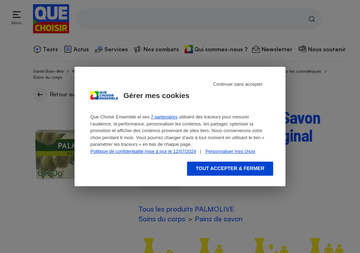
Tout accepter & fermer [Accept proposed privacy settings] (230, 168)
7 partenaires (164, 116)
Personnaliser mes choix (230, 151)
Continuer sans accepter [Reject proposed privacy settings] (238, 84)
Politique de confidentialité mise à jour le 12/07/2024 (143, 151)
